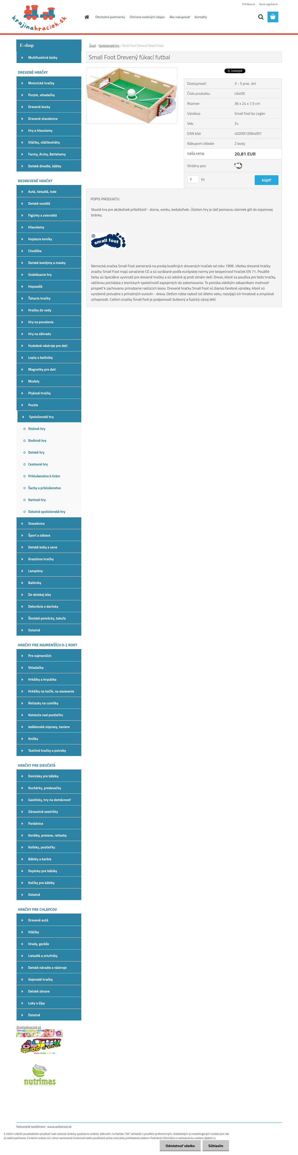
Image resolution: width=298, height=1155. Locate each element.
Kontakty (201, 16)
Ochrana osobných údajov (147, 16)
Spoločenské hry (109, 45)
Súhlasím (215, 1145)
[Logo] (48, 17)
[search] (260, 17)
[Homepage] (86, 17)
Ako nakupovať (179, 16)
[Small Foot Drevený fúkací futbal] (131, 69)
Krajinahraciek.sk (28, 1027)
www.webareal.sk (59, 1126)
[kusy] (193, 179)
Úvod (92, 45)
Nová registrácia (268, 4)
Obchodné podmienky (110, 16)
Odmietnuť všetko (180, 1145)
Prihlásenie (248, 4)
